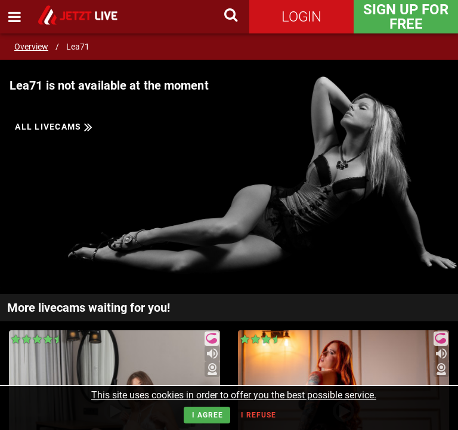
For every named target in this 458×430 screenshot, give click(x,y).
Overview (31, 46)
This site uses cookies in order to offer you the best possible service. (233, 395)
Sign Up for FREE (405, 16)
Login (301, 16)
